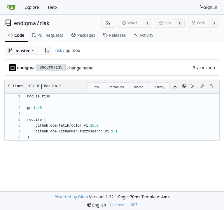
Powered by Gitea (71, 197)
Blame (139, 87)
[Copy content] (184, 87)
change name (80, 68)
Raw (95, 87)
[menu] (96, 205)
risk (44, 23)
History (158, 87)
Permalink (116, 87)
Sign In (208, 7)
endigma (25, 23)
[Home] (11, 7)
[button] (46, 50)
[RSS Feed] (108, 23)
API (133, 204)
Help (52, 7)
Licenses (118, 204)
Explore (31, 7)
